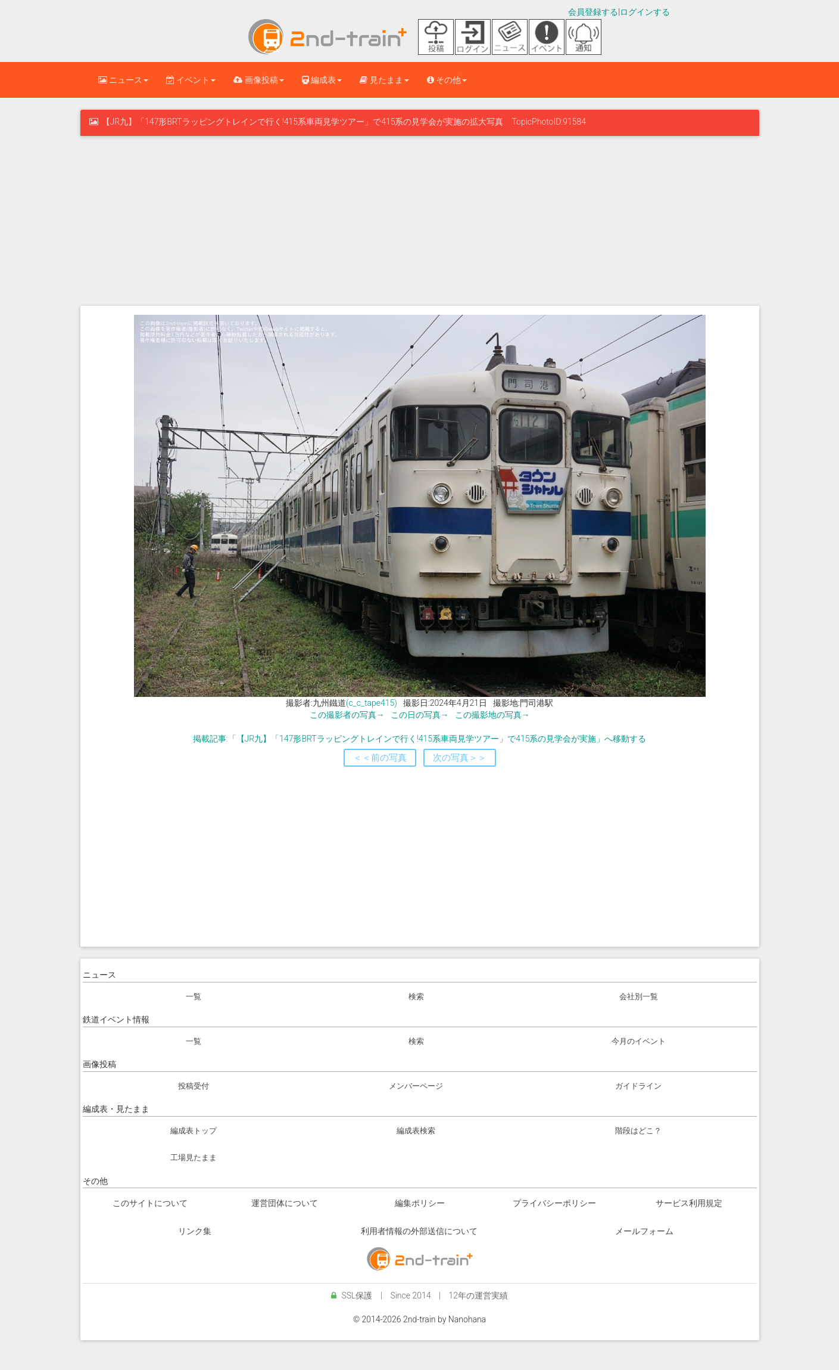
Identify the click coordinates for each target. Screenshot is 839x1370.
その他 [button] (447, 80)
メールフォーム (644, 1231)
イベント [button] (191, 80)
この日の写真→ (420, 715)
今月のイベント (639, 1041)
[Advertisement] (420, 219)
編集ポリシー (420, 1203)
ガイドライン (638, 1085)
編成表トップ (193, 1130)
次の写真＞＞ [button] (459, 757)
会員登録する (593, 12)
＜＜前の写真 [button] (380, 757)
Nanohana (467, 1319)
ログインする (645, 12)
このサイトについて (150, 1203)
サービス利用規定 (689, 1203)
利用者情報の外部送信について (419, 1231)
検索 (416, 996)
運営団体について (284, 1203)
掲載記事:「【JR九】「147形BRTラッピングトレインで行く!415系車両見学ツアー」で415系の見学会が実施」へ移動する (420, 738)
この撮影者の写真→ (347, 715)
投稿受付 (193, 1085)
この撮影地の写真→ (492, 715)
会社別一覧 (638, 996)
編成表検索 (416, 1130)
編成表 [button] (322, 80)
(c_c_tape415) (371, 703)
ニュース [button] (123, 80)
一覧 (193, 996)
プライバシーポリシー (554, 1203)
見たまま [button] (384, 80)
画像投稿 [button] (258, 80)
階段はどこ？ (638, 1130)
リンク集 (194, 1231)
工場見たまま (193, 1157)
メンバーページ (416, 1085)
